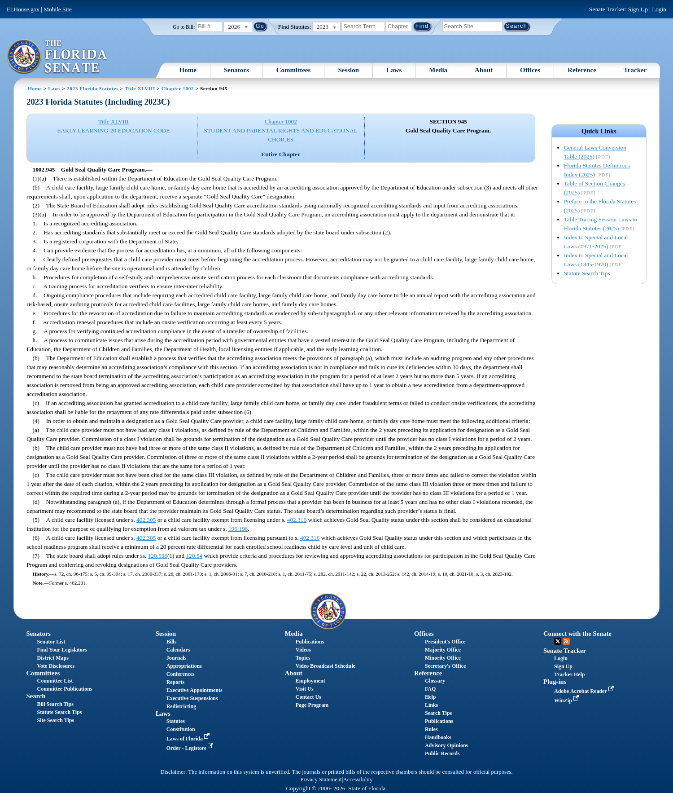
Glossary (435, 681)
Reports (175, 682)
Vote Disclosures (56, 666)
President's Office (445, 642)
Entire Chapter (280, 154)
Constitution (180, 729)
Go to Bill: (184, 27)
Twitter (557, 641)
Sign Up (638, 9)
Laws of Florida (188, 739)
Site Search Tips (55, 720)
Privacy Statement (320, 779)
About (484, 70)
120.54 (194, 555)
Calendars (178, 650)
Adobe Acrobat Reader (585, 691)
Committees (293, 70)
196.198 (238, 528)
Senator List (51, 642)
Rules (431, 729)
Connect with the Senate (577, 633)
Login (659, 9)
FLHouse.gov (23, 9)
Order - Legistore (190, 748)
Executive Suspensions (192, 698)
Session (348, 70)
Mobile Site (58, 9)
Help (430, 697)
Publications (310, 642)
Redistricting (181, 706)
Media (438, 70)
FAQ (430, 689)
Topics (303, 658)
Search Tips (438, 713)
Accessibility (358, 779)
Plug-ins (554, 681)
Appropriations (184, 666)
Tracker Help (569, 674)
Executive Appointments (194, 690)
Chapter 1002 (178, 88)
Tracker (635, 70)
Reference (582, 70)
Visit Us (305, 689)
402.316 (296, 519)
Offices (530, 70)
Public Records (442, 753)
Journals (176, 658)
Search (36, 696)
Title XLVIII (140, 88)
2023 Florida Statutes (92, 88)
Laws (394, 70)
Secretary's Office (445, 666)
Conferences (180, 674)
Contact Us (308, 697)
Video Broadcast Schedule (325, 666)
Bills (171, 642)
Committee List (55, 681)
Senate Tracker (564, 650)
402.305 (146, 519)
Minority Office (443, 658)
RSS (566, 641)
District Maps (53, 658)
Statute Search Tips (587, 273)
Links (431, 705)
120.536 (157, 555)
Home (188, 70)
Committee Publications (64, 689)
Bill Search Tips (55, 704)
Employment (310, 681)
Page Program (312, 705)
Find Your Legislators (62, 650)
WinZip (567, 700)
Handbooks (438, 737)
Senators (236, 70)
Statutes (175, 721)
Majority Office (443, 650)
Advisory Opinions (446, 745)
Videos (303, 650)
